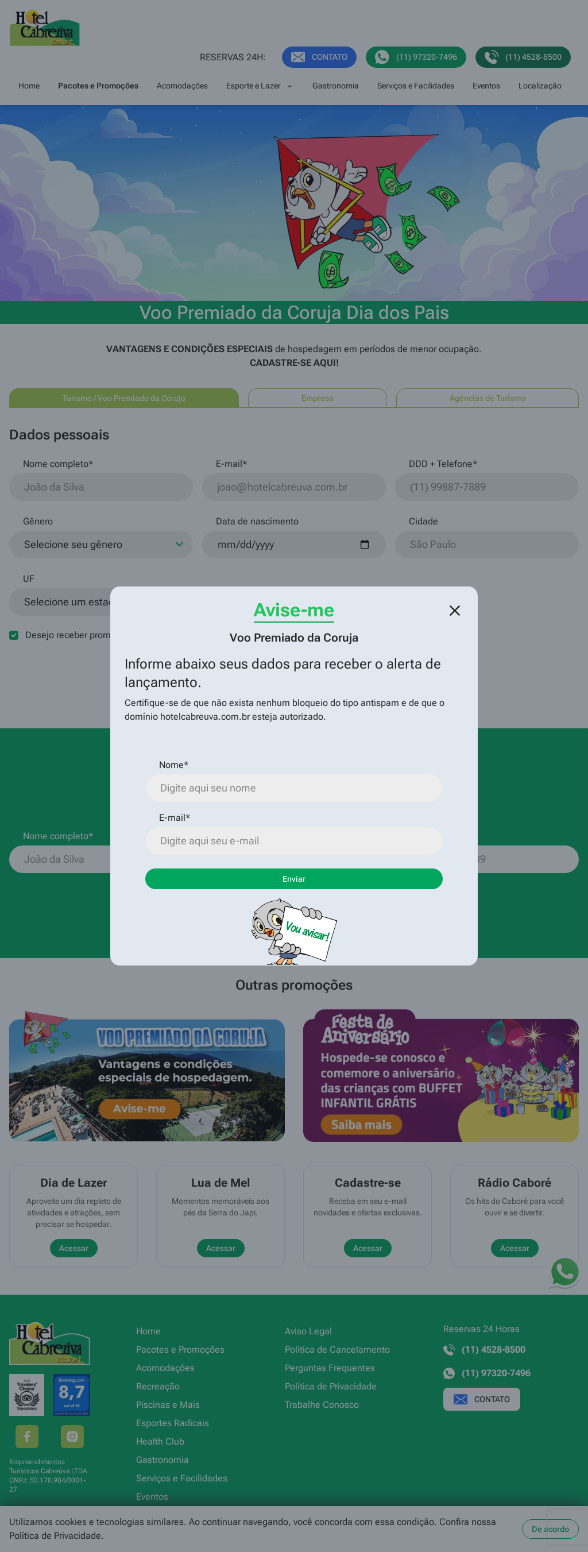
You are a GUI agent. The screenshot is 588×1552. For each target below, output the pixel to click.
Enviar (294, 878)
